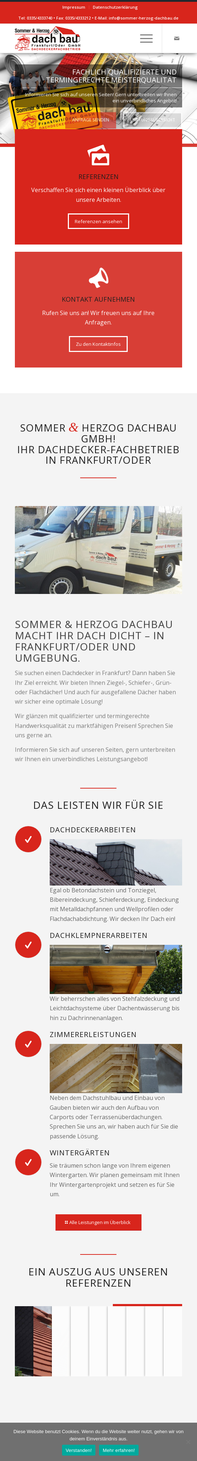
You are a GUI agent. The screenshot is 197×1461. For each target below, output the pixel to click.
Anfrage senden (90, 118)
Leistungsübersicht (152, 118)
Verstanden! (79, 1450)
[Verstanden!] (188, 1441)
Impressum (73, 7)
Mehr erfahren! (119, 1450)
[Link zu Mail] (176, 38)
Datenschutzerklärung (115, 7)
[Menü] (143, 38)
